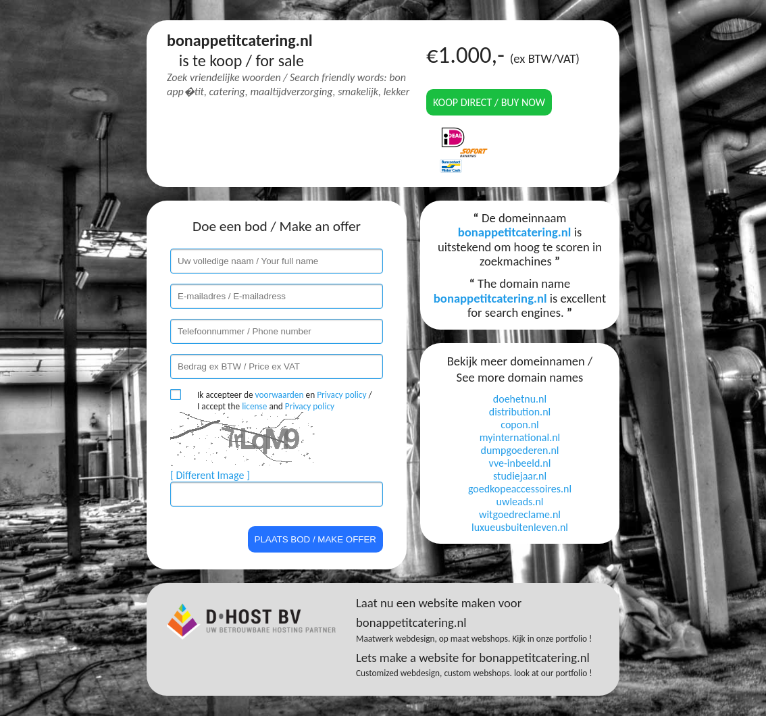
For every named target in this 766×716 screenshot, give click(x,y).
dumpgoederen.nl (519, 450)
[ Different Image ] (210, 475)
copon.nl (519, 424)
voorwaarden (279, 395)
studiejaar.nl (519, 475)
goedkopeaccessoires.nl (519, 488)
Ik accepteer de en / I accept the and (284, 400)
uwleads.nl (520, 501)
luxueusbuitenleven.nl (519, 527)
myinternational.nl (520, 437)
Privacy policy (341, 395)
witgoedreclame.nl (520, 514)
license (254, 406)
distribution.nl (520, 411)
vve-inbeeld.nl (520, 463)
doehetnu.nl (519, 398)
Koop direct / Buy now (489, 102)
